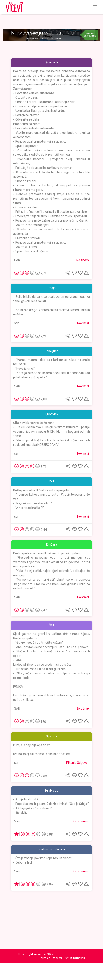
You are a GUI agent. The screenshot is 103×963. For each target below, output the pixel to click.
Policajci (83, 597)
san (16, 323)
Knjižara (51, 544)
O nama (58, 957)
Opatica (51, 736)
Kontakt (45, 957)
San (17, 821)
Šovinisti (51, 62)
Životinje (83, 708)
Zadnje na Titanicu (51, 849)
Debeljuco (51, 351)
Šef (51, 625)
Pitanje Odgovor (77, 763)
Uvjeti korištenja (75, 957)
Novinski (83, 323)
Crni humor (81, 821)
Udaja (52, 288)
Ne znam (82, 260)
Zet (51, 481)
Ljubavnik (51, 414)
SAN (17, 260)
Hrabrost (51, 791)
